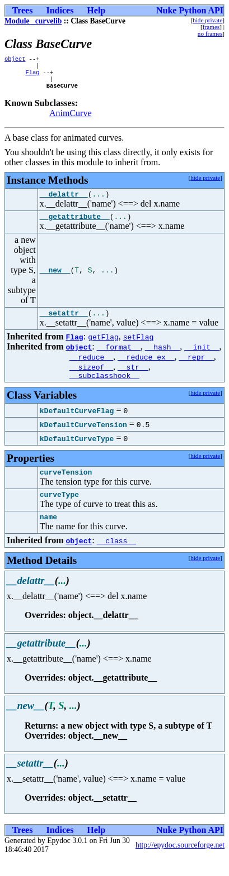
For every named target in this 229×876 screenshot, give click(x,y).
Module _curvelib (33, 21)
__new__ (55, 279)
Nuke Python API (189, 10)
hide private (207, 20)
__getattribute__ (75, 225)
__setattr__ (64, 323)
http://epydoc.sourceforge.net (180, 862)
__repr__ (196, 367)
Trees (22, 10)
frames (211, 26)
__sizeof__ (91, 377)
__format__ (119, 357)
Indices (59, 10)
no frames (210, 33)
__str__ (133, 377)
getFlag (103, 347)
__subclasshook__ (104, 387)
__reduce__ (91, 367)
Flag (32, 75)
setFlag (138, 347)
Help (96, 10)
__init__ (201, 357)
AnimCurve (70, 118)
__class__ (116, 558)
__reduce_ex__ (146, 367)
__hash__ (162, 357)
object (14, 60)
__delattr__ (64, 201)
